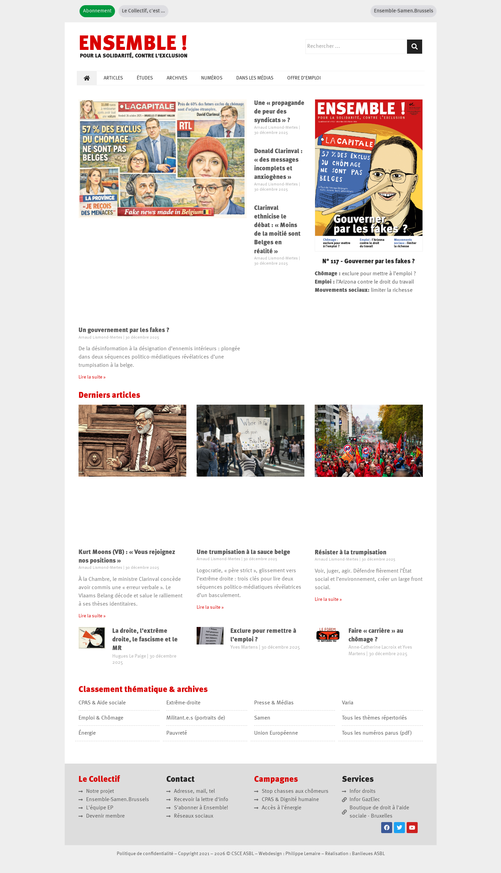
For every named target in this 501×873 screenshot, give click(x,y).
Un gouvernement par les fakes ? (124, 330)
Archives (177, 78)
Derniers (109, 396)
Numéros (211, 78)
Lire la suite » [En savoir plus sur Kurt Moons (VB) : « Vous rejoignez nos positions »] (92, 616)
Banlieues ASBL (368, 853)
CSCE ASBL (242, 853)
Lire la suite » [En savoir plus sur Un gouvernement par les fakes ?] (92, 377)
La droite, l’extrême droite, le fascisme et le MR (145, 639)
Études (145, 78)
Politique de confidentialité (145, 853)
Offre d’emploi (304, 78)
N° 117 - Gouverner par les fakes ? (368, 261)
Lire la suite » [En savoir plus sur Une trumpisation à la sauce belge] (210, 607)
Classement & (143, 690)
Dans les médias (254, 78)
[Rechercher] (414, 47)
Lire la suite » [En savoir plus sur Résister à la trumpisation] (328, 599)
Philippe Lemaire (302, 853)
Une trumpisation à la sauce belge (243, 552)
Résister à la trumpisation (350, 553)
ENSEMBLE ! (133, 44)
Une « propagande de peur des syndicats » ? (279, 112)
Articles (113, 78)
